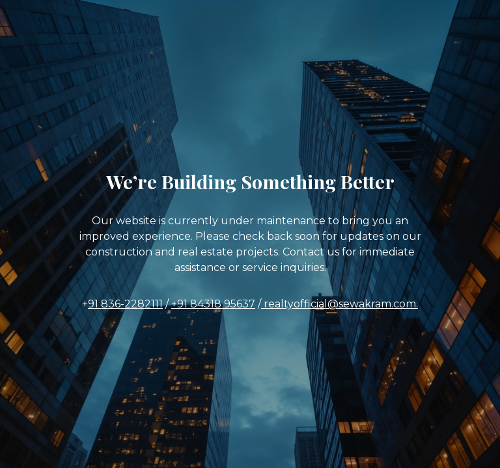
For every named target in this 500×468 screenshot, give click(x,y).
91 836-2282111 (125, 304)
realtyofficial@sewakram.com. (339, 304)
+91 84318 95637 (213, 304)
